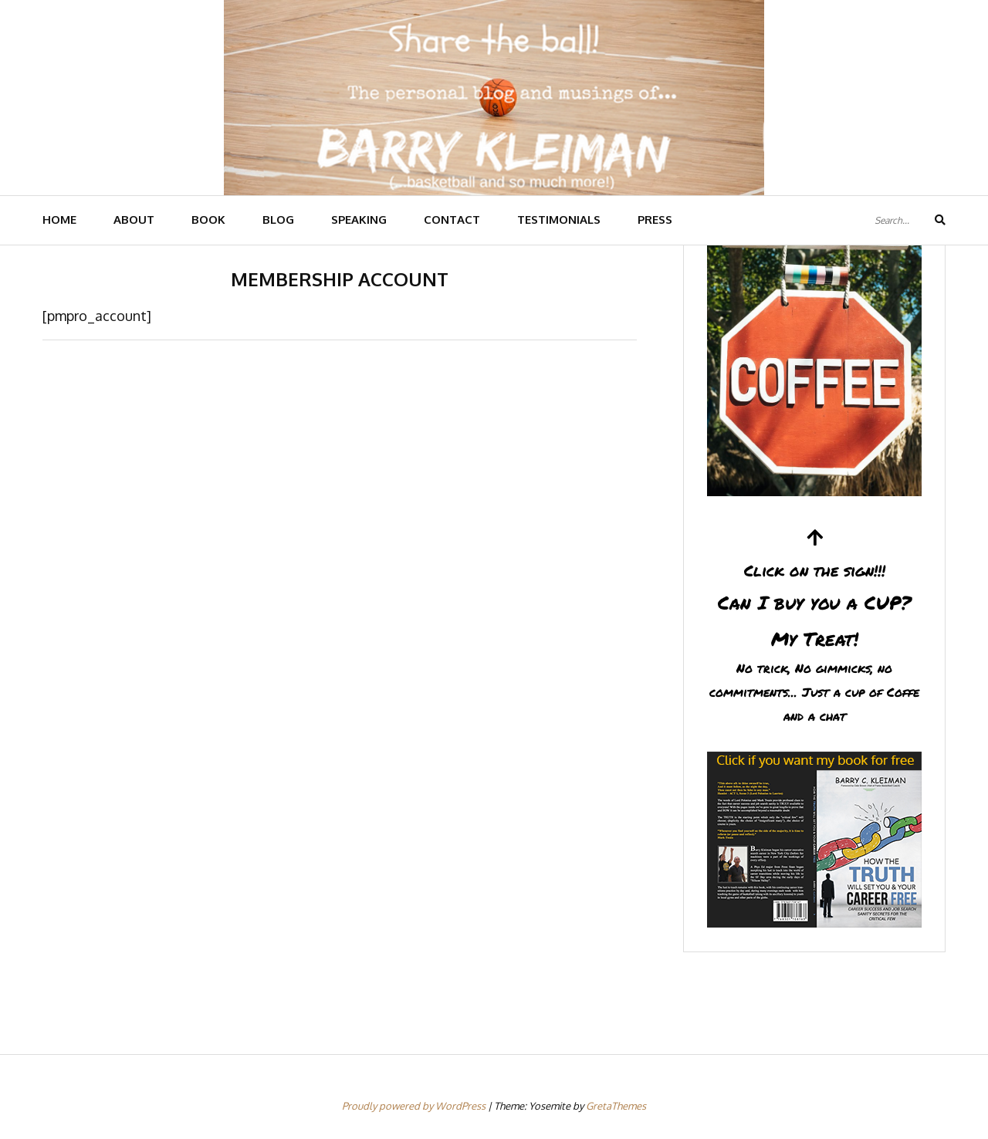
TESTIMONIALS (559, 219)
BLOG (278, 219)
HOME (59, 219)
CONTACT (452, 219)
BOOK (208, 219)
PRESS (655, 219)
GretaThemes (616, 1106)
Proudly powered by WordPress (415, 1106)
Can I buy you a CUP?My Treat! (814, 628)
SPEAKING (359, 219)
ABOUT (133, 219)
